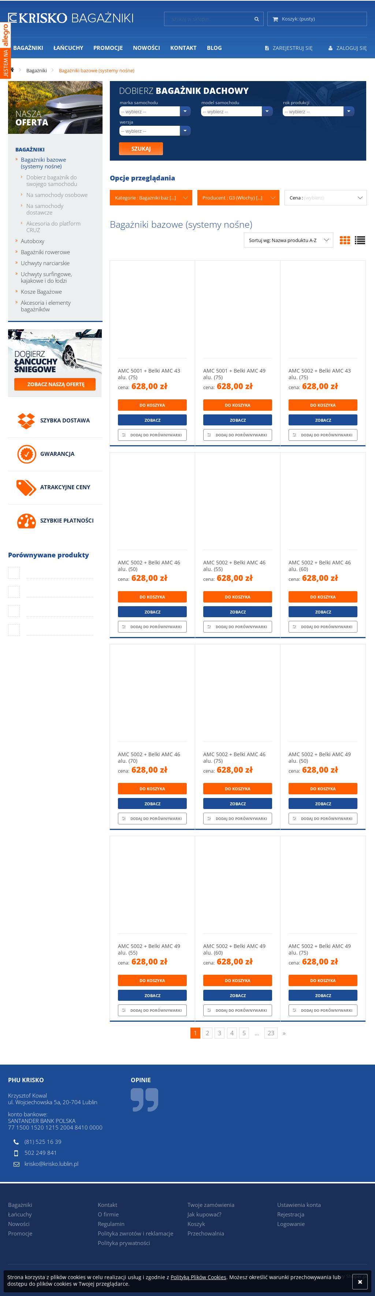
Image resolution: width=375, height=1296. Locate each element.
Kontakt (107, 1204)
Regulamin (111, 1223)
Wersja (126, 122)
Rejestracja (290, 1214)
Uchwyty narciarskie (45, 263)
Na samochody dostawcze (44, 209)
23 (271, 1033)
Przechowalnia (206, 1233)
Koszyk (196, 1223)
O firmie (108, 1214)
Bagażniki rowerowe (45, 252)
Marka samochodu (139, 102)
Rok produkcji (296, 102)
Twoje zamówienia (211, 1204)
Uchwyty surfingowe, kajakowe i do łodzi (46, 277)
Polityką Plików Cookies (198, 1277)
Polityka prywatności (124, 1242)
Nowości (19, 1223)
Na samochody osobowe (57, 194)
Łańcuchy (20, 1214)
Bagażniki (30, 149)
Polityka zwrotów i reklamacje (135, 1233)
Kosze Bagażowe (41, 291)
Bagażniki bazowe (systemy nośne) (43, 163)
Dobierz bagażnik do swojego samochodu (51, 180)
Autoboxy (32, 241)
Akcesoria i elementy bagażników (46, 306)
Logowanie (291, 1223)
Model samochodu (220, 102)
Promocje (20, 1233)
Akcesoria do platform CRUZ (53, 227)
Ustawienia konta (299, 1204)
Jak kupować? (204, 1214)
